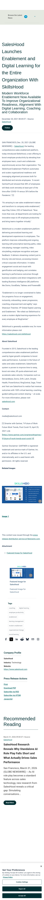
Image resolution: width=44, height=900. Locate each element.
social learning (14, 634)
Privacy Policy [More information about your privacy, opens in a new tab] (8, 879)
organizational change (16, 630)
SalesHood (6, 122)
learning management (16, 621)
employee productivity (16, 612)
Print (6, 684)
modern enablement (15, 626)
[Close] (41, 867)
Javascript (8, 699)
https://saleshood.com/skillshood (16, 334)
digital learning (24, 608)
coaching (12, 608)
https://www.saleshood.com (15, 669)
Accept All (22, 897)
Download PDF (10, 688)
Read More (10, 803)
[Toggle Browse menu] (34, 16)
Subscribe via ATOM (12, 695)
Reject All (22, 890)
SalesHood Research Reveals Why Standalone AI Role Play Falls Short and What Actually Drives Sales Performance (21, 753)
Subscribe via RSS (11, 692)
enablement (13, 617)
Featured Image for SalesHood (19, 553)
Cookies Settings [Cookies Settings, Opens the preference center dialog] (22, 883)
